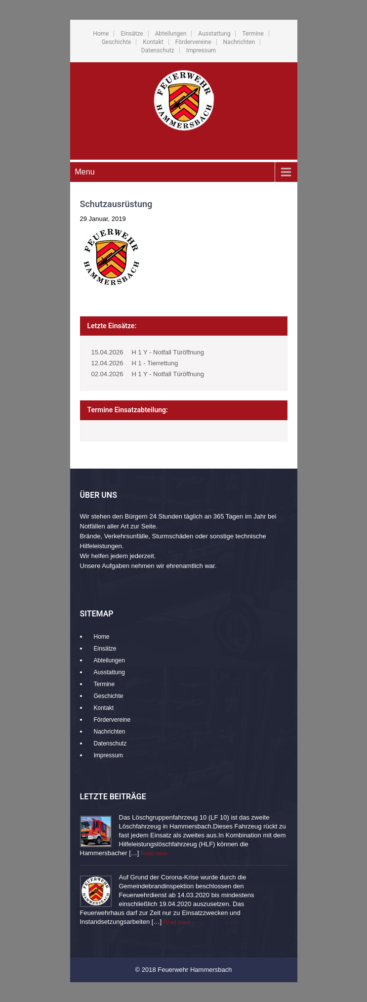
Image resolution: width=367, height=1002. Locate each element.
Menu (85, 172)
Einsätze (132, 34)
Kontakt (153, 42)
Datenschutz (157, 50)
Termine (252, 34)
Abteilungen (171, 34)
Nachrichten (239, 42)
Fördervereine (193, 42)
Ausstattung (214, 34)
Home (101, 34)
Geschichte (116, 42)
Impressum (201, 50)
